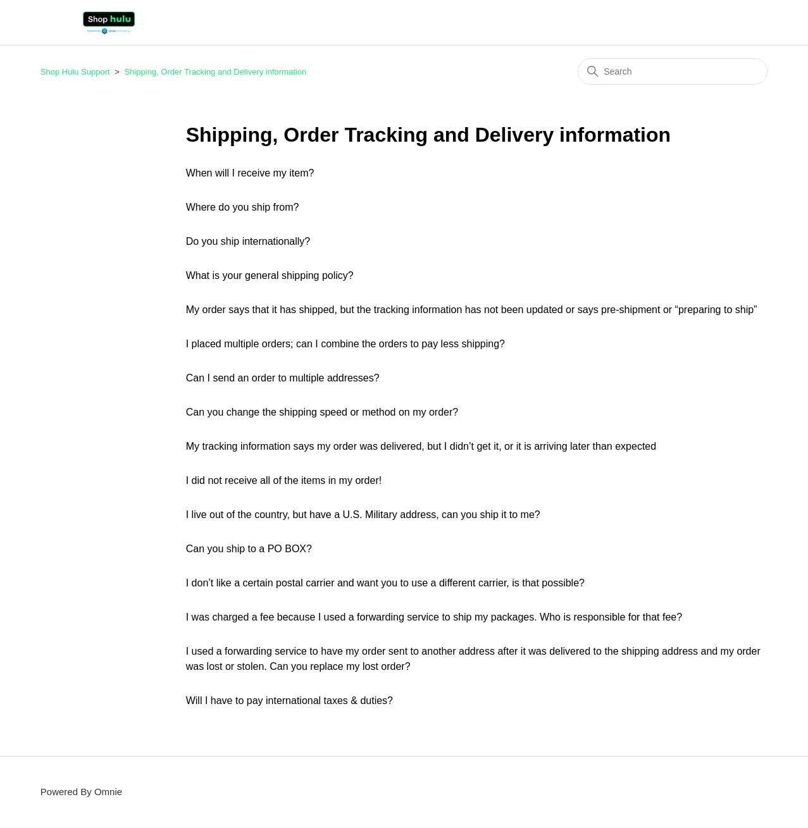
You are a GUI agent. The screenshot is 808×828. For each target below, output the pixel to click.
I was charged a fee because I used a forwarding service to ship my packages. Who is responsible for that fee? (434, 617)
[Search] (672, 71)
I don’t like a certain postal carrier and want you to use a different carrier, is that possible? (385, 583)
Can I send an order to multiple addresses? (283, 378)
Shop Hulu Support (75, 72)
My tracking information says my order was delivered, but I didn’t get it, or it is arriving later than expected (421, 446)
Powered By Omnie (81, 791)
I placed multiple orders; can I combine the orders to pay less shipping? (345, 343)
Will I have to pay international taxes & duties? (289, 700)
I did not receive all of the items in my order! (284, 480)
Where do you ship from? (242, 207)
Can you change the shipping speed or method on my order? (322, 412)
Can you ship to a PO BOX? (249, 548)
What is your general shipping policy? (270, 275)
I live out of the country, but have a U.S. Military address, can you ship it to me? (363, 514)
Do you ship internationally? (248, 241)
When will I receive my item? (250, 173)
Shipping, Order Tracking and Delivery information (216, 72)
